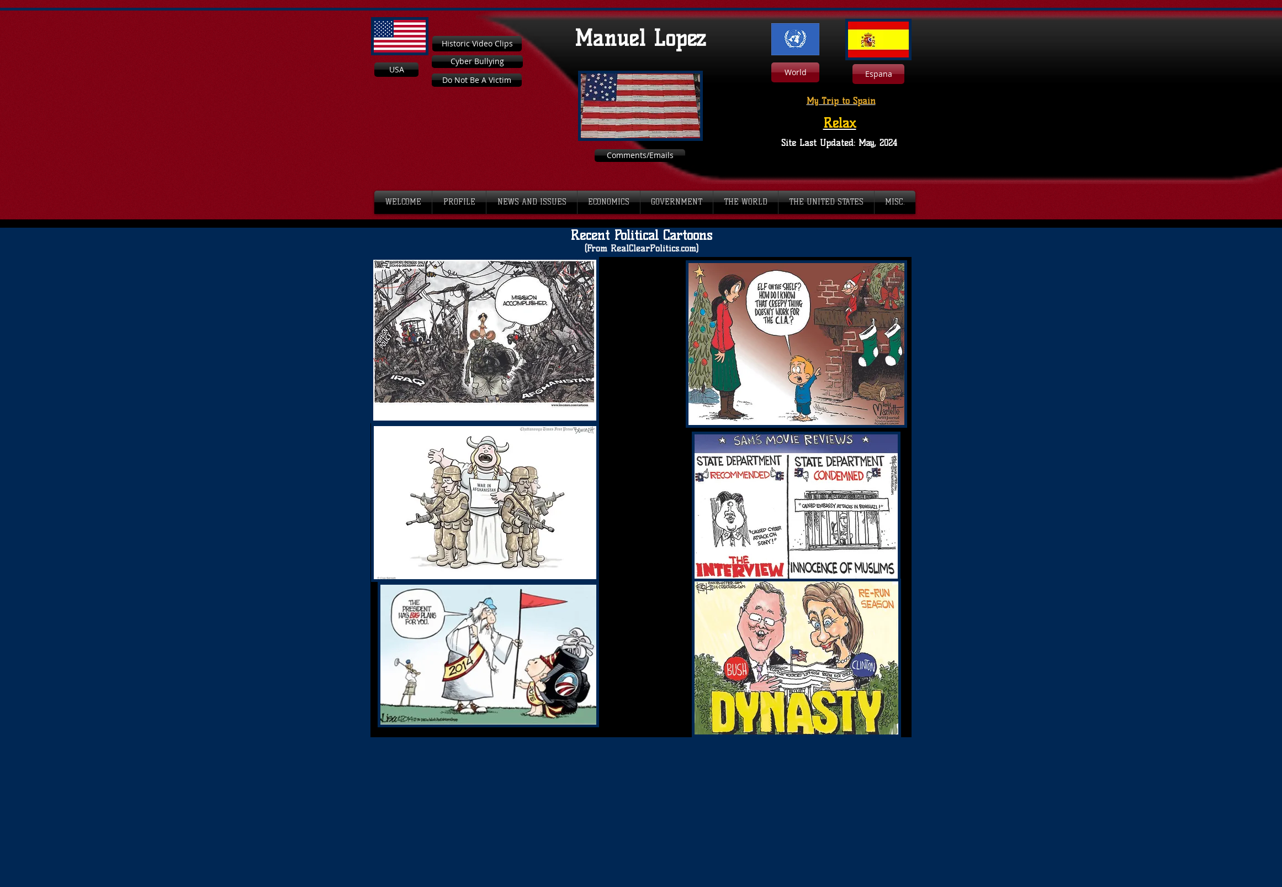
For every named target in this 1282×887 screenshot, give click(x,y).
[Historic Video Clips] (477, 43)
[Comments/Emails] (640, 155)
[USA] (396, 69)
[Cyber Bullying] (477, 61)
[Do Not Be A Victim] (477, 80)
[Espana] (878, 74)
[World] (795, 72)
